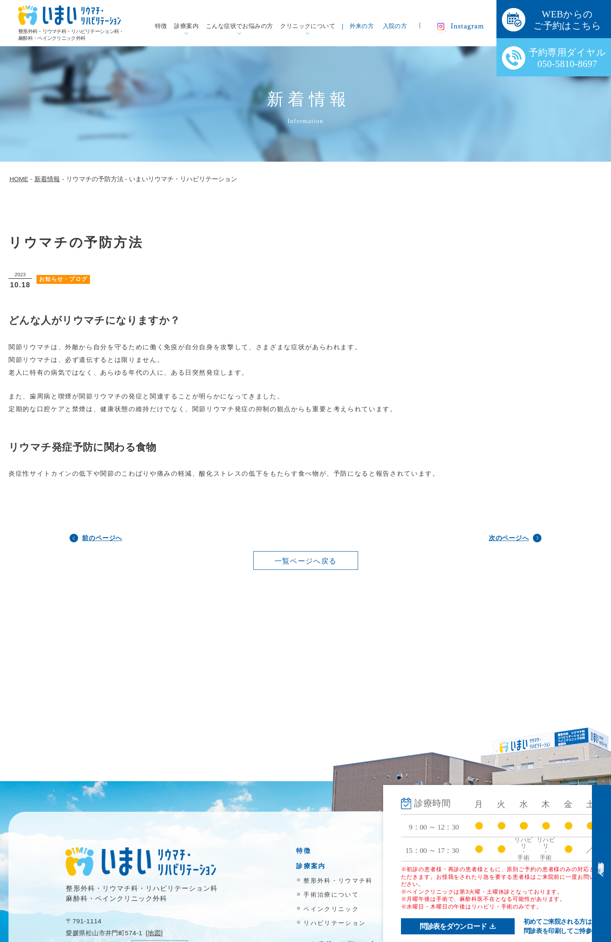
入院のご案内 (452, 865)
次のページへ (509, 537)
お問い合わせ (452, 930)
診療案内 (186, 26)
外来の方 (362, 26)
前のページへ (102, 537)
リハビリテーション (334, 923)
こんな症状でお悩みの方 (239, 26)
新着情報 (445, 899)
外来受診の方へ (456, 850)
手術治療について (331, 894)
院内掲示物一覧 (456, 915)
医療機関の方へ (456, 881)
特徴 (161, 26)
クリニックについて (307, 26)
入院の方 (395, 26)
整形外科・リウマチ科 (338, 880)
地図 (154, 932)
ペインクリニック (331, 909)
